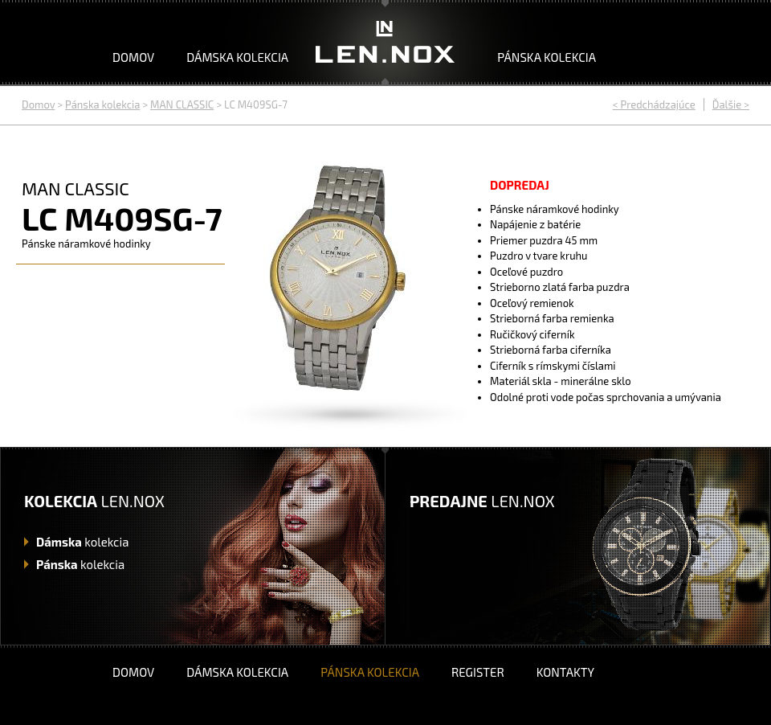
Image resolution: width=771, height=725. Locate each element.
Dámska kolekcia (237, 57)
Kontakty (565, 672)
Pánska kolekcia (546, 57)
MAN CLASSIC (182, 104)
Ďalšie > (730, 104)
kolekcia (82, 542)
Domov (133, 57)
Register (477, 672)
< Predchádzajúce (654, 104)
